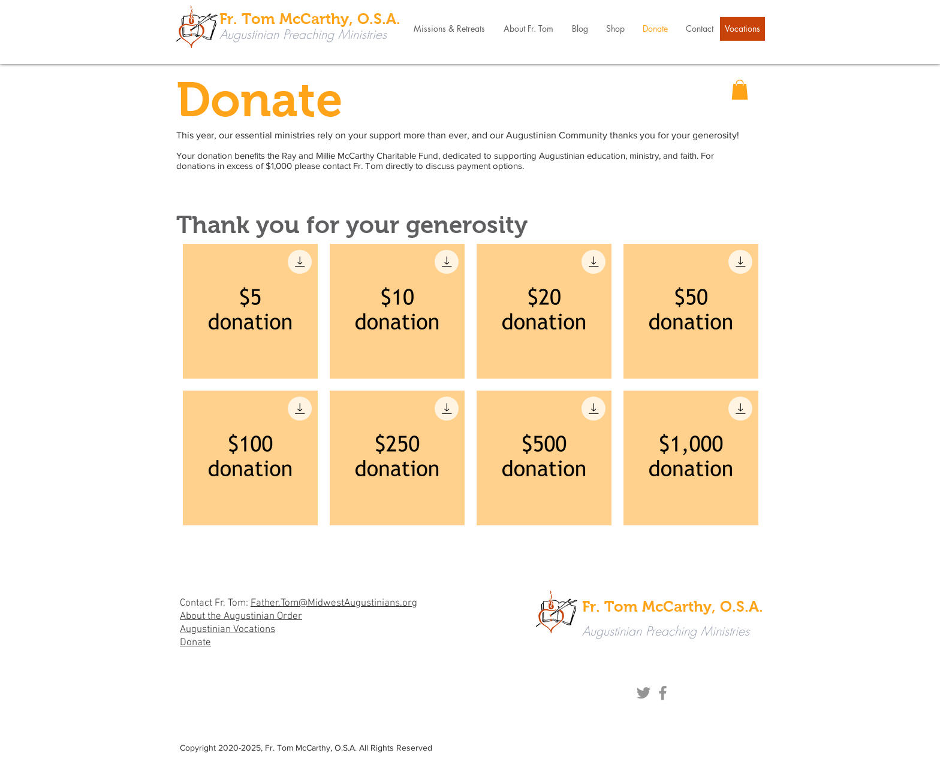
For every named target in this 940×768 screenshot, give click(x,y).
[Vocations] (742, 29)
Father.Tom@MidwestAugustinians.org (334, 603)
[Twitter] (643, 693)
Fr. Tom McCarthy (297, 747)
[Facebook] (662, 693)
